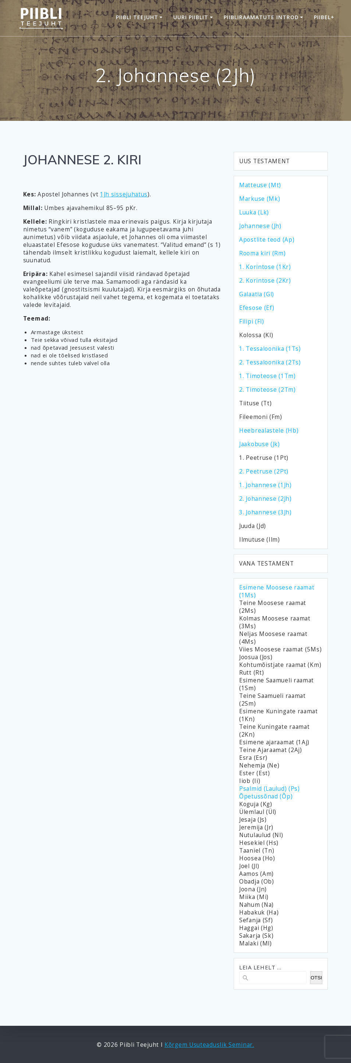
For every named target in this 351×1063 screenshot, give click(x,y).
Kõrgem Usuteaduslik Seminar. (209, 1045)
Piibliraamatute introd (261, 17)
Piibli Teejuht (137, 17)
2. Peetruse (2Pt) (263, 471)
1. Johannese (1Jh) (265, 485)
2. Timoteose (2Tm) (267, 390)
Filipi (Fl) (251, 321)
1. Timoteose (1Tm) (267, 376)
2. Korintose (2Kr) (265, 280)
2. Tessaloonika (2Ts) (270, 362)
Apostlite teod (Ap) (266, 240)
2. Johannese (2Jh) (265, 499)
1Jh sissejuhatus (124, 194)
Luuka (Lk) (254, 212)
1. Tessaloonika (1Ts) (270, 349)
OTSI (316, 977)
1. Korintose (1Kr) (265, 267)
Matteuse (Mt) (260, 185)
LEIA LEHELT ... (260, 967)
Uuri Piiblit (190, 17)
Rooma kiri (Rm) (262, 253)
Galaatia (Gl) (256, 294)
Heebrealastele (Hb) (268, 430)
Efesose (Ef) (256, 308)
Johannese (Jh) (260, 226)
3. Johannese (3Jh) (265, 512)
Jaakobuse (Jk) (259, 444)
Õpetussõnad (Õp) (265, 796)
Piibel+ (324, 17)
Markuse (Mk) (259, 199)
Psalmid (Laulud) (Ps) (269, 789)
